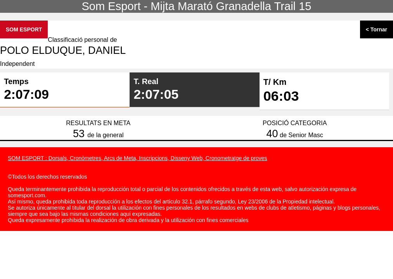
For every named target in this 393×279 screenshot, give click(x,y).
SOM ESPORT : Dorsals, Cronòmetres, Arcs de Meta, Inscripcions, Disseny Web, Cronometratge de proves (137, 158)
